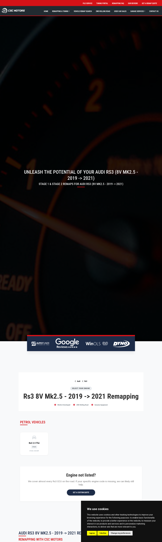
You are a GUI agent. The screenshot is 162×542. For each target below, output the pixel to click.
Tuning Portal (102, 3)
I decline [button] (102, 533)
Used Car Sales (120, 11)
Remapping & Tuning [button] (60, 11)
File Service (87, 3)
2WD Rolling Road (103, 11)
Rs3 (84, 381)
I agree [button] (92, 533)
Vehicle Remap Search (83, 11)
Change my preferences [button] (121, 533)
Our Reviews (133, 3)
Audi (77, 381)
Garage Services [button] (137, 11)
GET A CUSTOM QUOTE (81, 492)
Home (46, 11)
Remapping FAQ (118, 3)
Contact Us (153, 11)
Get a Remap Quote (149, 3)
